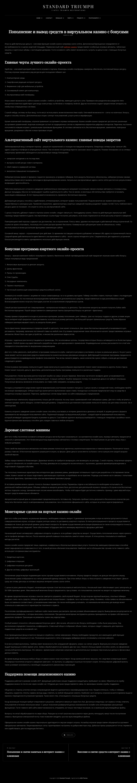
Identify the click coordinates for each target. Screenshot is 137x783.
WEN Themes (84, 778)
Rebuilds (59, 18)
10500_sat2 (69, 735)
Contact (49, 18)
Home (38, 18)
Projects (80, 18)
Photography (94, 18)
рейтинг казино (70, 47)
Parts (70, 18)
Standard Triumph (68, 6)
